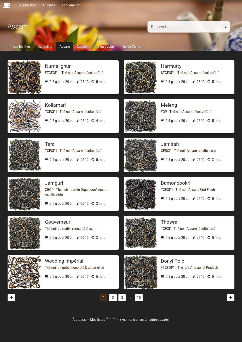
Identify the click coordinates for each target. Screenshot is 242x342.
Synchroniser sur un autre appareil (144, 319)
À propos (79, 319)
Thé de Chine (130, 46)
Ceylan (82, 46)
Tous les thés (27, 5)
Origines (49, 5)
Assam (65, 46)
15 (139, 297)
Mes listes (102, 319)
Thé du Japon (104, 46)
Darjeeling (45, 46)
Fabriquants (70, 5)
